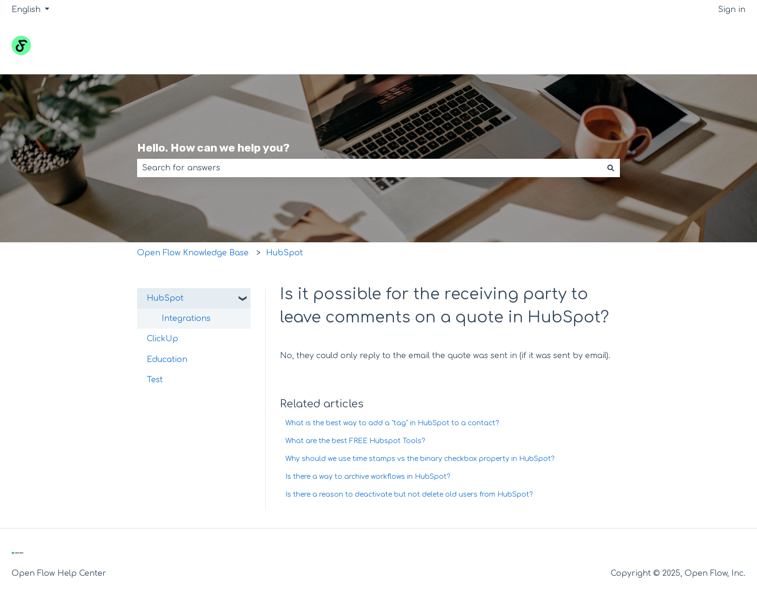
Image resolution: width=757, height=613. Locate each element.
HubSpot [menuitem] (165, 298)
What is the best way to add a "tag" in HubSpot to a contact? (392, 423)
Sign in (731, 9)
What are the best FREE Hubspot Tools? (355, 441)
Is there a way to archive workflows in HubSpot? (367, 476)
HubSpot (284, 253)
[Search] (611, 168)
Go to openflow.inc (699, 46)
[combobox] (369, 168)
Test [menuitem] (155, 380)
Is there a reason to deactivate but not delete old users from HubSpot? (409, 494)
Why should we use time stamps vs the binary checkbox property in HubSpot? (419, 458)
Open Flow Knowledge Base (193, 253)
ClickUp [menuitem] (162, 338)
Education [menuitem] (167, 359)
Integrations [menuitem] (186, 318)
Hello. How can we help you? (213, 147)
